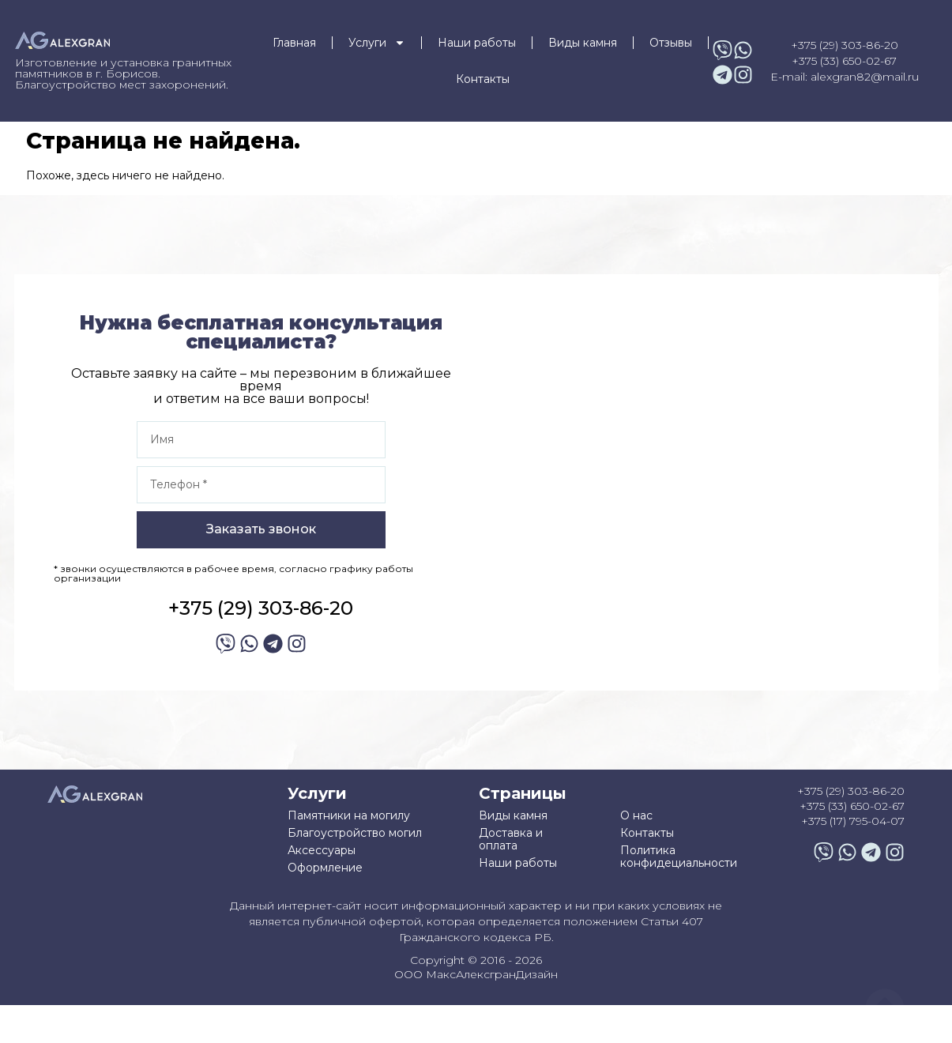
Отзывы (670, 43)
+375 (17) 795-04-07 (853, 821)
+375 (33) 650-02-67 (844, 61)
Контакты (483, 79)
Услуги (376, 42)
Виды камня (582, 43)
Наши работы (477, 43)
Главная (294, 43)
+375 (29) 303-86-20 (844, 45)
